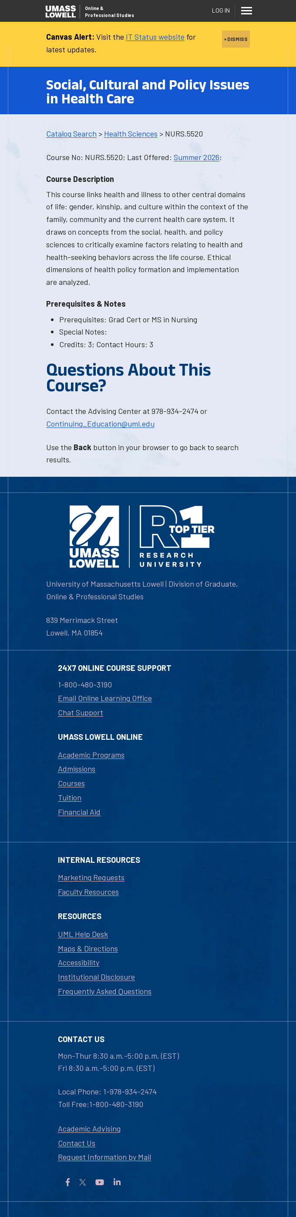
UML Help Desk (83, 934)
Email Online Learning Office (105, 698)
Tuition (69, 797)
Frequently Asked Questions (104, 991)
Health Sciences (131, 133)
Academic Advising (89, 1128)
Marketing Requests (91, 877)
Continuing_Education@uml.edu (100, 423)
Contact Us (76, 1143)
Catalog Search (71, 133)
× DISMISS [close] (236, 39)
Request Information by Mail (104, 1157)
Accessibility (78, 962)
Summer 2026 (196, 157)
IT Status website (155, 36)
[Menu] (246, 10)
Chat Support (80, 712)
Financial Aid (79, 812)
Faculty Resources (88, 891)
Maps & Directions (88, 948)
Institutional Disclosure (96, 976)
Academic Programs (91, 754)
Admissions (76, 768)
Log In (221, 10)
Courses (71, 783)
